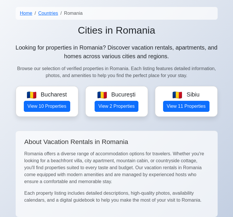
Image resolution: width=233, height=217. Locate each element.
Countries (48, 13)
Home (26, 13)
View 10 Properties (47, 106)
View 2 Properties (116, 106)
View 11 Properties (186, 106)
